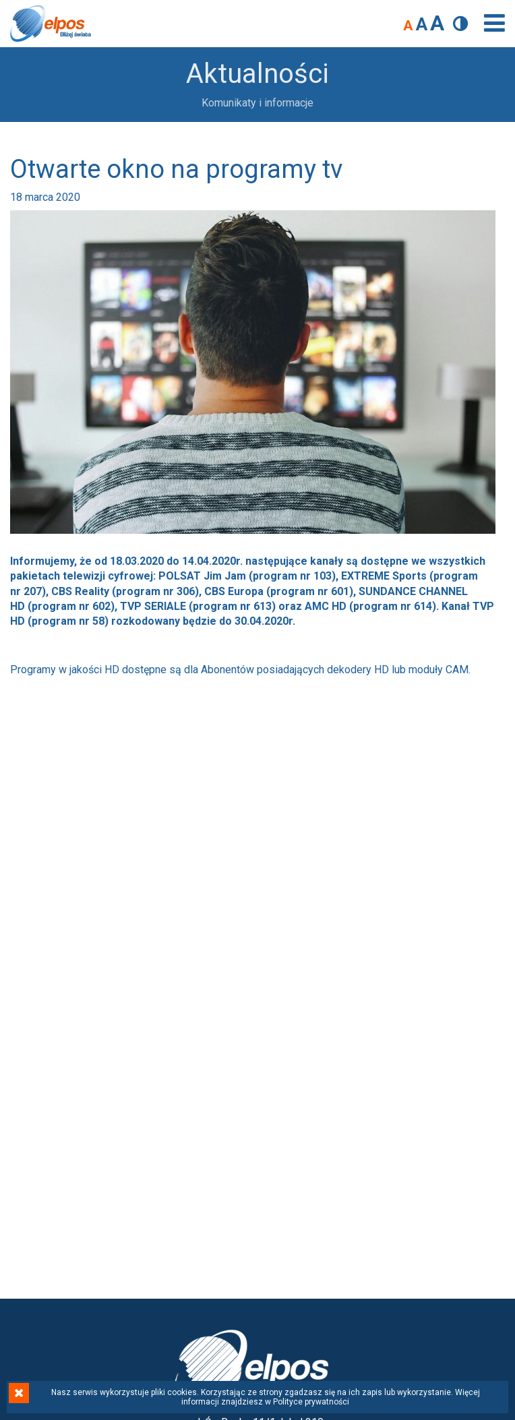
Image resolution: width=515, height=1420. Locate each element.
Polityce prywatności (311, 1402)
